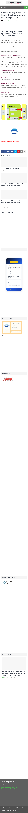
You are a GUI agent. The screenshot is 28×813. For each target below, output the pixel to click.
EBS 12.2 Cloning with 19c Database (10, 168)
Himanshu (7, 20)
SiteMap (17, 807)
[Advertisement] (11, 304)
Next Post (24, 207)
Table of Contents (6, 253)
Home (4, 807)
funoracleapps (6, 677)
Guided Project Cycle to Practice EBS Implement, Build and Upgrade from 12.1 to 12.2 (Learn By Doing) (13, 673)
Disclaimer (11, 807)
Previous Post (5, 207)
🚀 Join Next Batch (14, 289)
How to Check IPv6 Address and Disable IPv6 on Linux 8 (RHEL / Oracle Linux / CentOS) (13, 184)
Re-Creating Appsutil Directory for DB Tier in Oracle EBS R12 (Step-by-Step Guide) (12, 201)
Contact (23, 807)
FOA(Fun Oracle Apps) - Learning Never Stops (16, 810)
